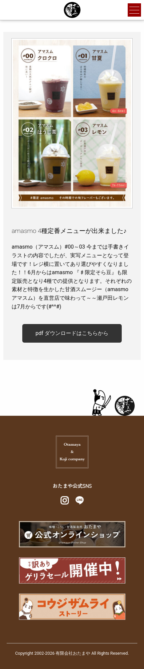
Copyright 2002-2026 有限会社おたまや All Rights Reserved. (72, 653)
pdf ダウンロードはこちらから (72, 333)
